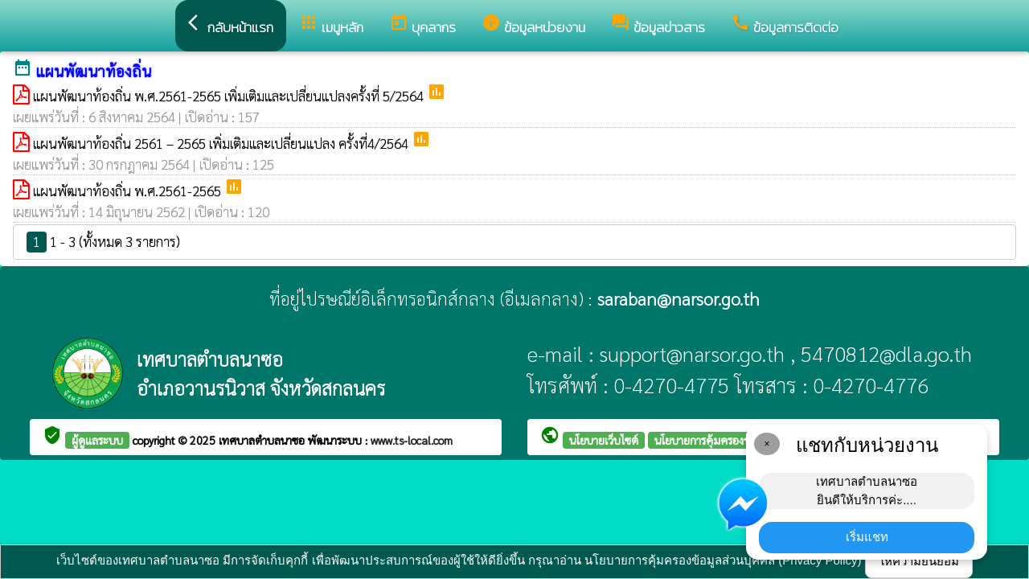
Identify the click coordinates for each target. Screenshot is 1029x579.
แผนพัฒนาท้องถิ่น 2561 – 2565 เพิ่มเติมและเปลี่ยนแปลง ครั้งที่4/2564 (222, 143)
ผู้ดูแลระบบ (97, 440)
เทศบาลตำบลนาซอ (263, 440)
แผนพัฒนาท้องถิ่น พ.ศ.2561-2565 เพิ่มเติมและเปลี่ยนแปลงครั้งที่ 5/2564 (230, 96)
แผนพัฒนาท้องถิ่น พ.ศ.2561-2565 (128, 190)
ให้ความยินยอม (919, 561)
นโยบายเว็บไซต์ (603, 440)
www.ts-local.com (412, 440)
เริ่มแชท (867, 537)
